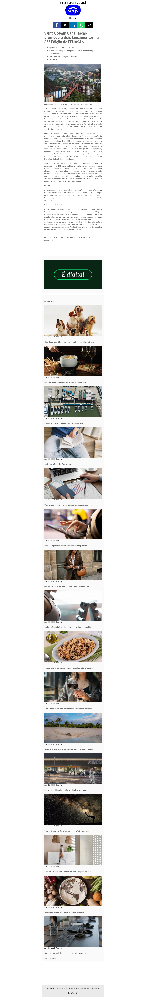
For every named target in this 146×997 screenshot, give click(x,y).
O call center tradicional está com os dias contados (65, 953)
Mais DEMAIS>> (51, 958)
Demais (73, 17)
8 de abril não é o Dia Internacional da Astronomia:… (66, 831)
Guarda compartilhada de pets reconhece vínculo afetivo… (69, 342)
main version (73, 993)
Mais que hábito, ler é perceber (57, 464)
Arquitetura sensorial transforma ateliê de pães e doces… (68, 871)
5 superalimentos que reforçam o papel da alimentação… (68, 668)
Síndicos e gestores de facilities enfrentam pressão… (66, 545)
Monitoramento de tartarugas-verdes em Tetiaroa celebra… (69, 749)
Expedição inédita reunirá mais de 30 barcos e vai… (66, 423)
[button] (57, 25)
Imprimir (53, 60)
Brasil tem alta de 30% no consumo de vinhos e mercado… (69, 708)
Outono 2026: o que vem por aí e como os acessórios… (67, 586)
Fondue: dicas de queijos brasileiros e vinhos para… (66, 382)
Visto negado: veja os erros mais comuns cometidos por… (68, 505)
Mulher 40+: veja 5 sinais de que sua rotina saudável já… (68, 627)
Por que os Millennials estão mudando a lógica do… (66, 790)
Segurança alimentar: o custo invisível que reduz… (65, 912)
